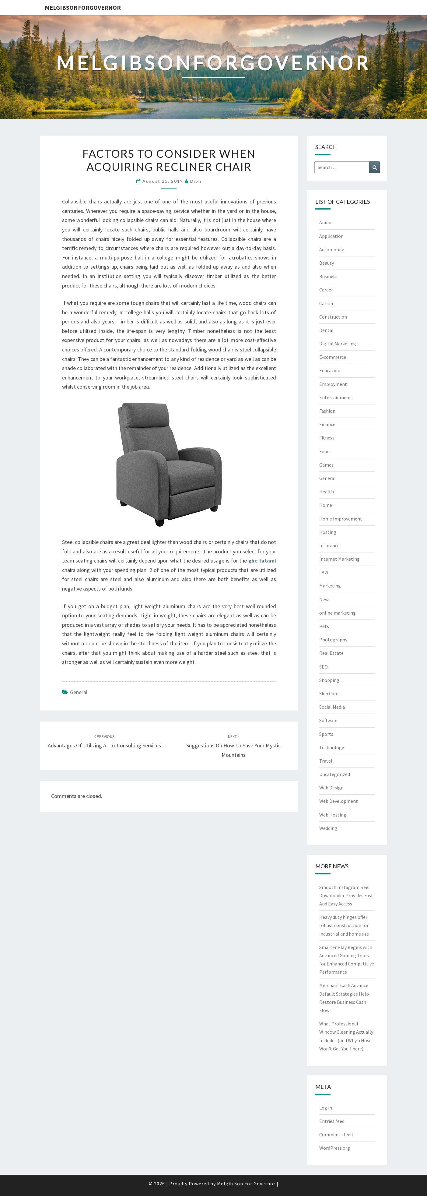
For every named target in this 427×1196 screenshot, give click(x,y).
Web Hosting (332, 815)
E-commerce (332, 357)
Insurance (329, 545)
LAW (323, 572)
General (78, 692)
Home (325, 505)
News (325, 599)
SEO (323, 667)
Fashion (327, 411)
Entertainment (335, 397)
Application (331, 236)
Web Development (338, 801)
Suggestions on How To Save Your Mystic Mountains (233, 746)
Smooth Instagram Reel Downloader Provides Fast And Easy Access (346, 895)
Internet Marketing (339, 559)
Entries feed (332, 1121)
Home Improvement (340, 519)
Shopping (329, 680)
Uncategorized (334, 774)
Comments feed (336, 1134)
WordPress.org (334, 1148)
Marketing (330, 586)
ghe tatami (262, 560)
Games (326, 465)
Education (329, 370)
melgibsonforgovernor (83, 7)
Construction (333, 317)
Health (326, 492)
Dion (195, 181)
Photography (333, 640)
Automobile (331, 249)
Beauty (326, 263)
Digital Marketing (337, 343)
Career (326, 290)
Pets (324, 626)
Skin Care (328, 693)
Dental (326, 330)
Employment (333, 384)
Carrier (326, 303)
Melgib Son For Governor (246, 1183)
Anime (326, 222)
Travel (325, 761)
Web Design (331, 788)
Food (324, 451)
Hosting (327, 532)
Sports (326, 734)
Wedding (328, 828)
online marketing (337, 613)
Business (328, 276)
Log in (325, 1108)
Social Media (332, 707)
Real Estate (331, 653)
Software (328, 720)
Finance (327, 424)
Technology (331, 747)
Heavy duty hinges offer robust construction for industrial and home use (344, 925)
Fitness (326, 438)
